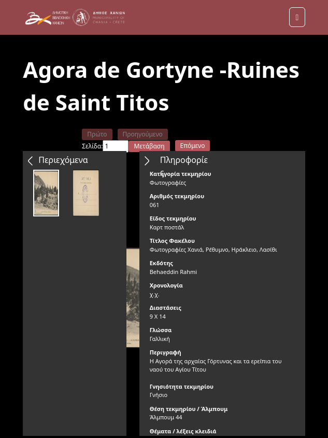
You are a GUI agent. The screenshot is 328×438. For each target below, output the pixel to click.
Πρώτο (97, 134)
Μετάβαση (149, 146)
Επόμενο (192, 145)
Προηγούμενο (143, 134)
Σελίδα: (92, 146)
